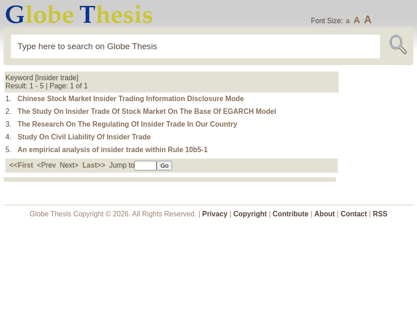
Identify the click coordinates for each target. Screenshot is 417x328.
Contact (355, 214)
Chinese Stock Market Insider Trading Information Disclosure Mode (130, 98)
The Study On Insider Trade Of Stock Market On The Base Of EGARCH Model (146, 111)
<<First (21, 165)
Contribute (291, 214)
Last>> (93, 165)
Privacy (215, 214)
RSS (380, 214)
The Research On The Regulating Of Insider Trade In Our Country (127, 124)
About (324, 214)
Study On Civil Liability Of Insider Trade (84, 137)
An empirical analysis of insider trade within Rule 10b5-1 (112, 150)
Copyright (250, 214)
